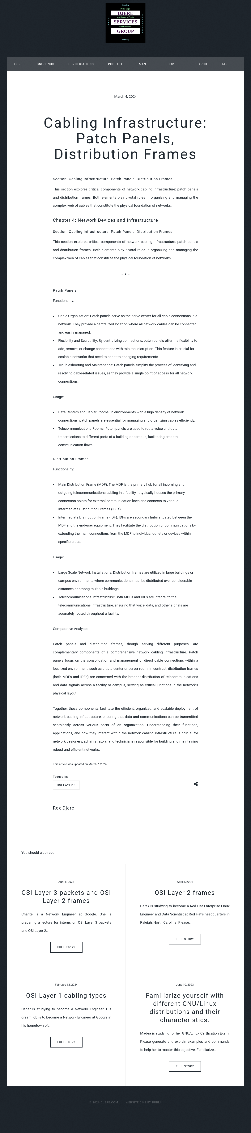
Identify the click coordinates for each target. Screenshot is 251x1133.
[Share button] (196, 783)
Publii (157, 1102)
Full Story (66, 947)
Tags (225, 64)
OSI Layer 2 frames (185, 892)
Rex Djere (63, 808)
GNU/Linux (45, 64)
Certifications (81, 64)
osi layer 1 (66, 785)
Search (201, 64)
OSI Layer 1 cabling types (66, 995)
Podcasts (116, 64)
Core (18, 64)
